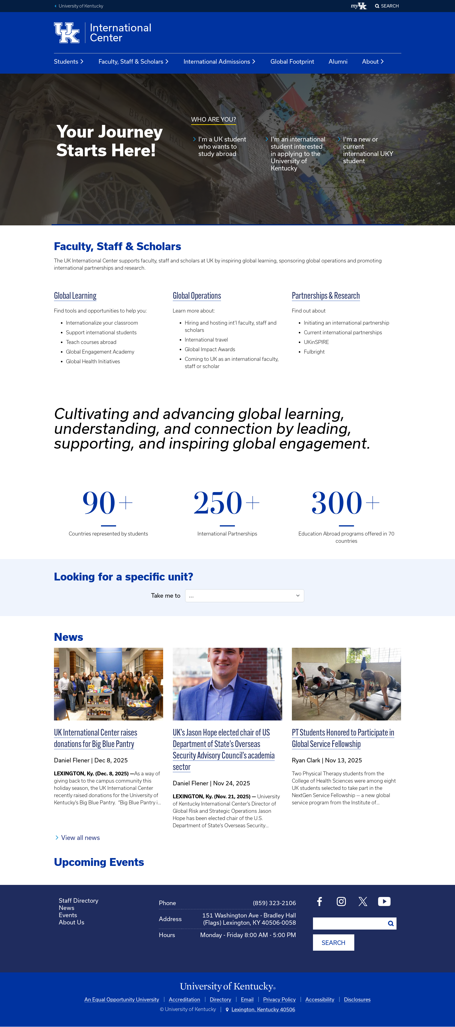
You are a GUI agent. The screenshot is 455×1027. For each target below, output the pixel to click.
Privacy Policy (279, 999)
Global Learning (75, 296)
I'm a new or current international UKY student (368, 149)
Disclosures (357, 999)
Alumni (338, 61)
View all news (80, 837)
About (373, 61)
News (66, 907)
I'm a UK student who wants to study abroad (222, 146)
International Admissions (220, 61)
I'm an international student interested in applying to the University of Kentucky (298, 153)
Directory (220, 999)
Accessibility (319, 999)
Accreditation (184, 999)
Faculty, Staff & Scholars (134, 61)
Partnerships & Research (326, 296)
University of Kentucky (81, 6)
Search (390, 5)
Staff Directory (78, 900)
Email (247, 999)
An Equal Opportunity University (121, 999)
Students (69, 61)
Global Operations (197, 296)
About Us (71, 922)
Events (68, 914)
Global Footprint (292, 61)
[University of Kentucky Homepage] (227, 987)
